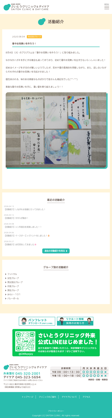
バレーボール (13, 298)
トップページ (27, 397)
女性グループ (13, 278)
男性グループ (13, 290)
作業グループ (13, 286)
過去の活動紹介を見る (55, 251)
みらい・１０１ (14, 294)
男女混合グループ (34, 36)
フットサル (12, 274)
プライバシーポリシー (56, 411)
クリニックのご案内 (47, 397)
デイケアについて (69, 397)
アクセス (86, 397)
